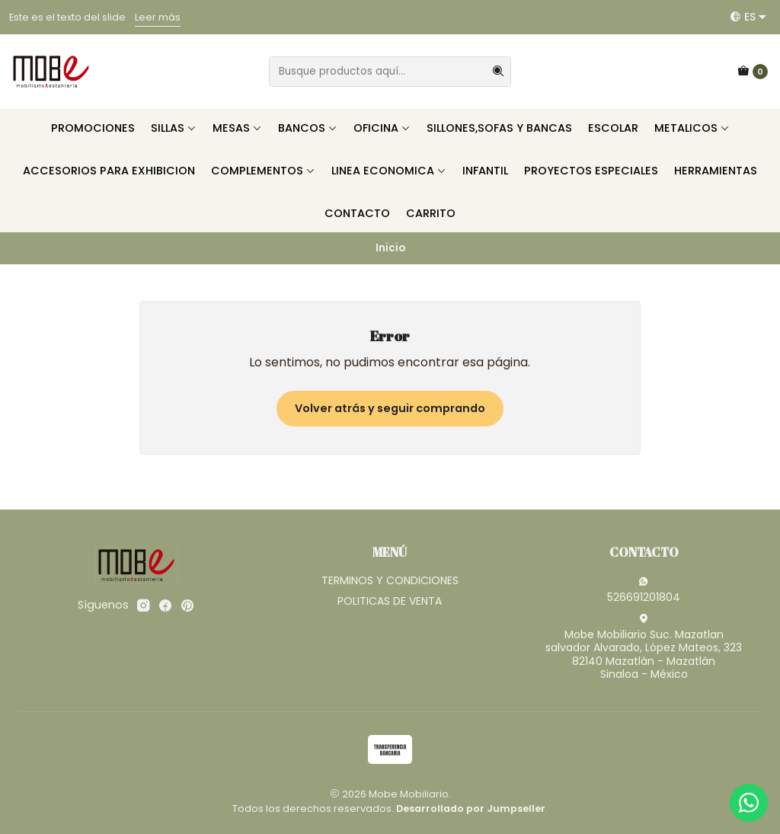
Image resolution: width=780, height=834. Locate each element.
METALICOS (692, 128)
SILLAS (174, 128)
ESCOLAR (613, 128)
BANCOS (307, 128)
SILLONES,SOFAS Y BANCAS (499, 128)
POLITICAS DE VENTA (389, 601)
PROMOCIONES (93, 128)
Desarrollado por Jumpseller (470, 808)
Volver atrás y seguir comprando (390, 408)
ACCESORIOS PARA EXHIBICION (109, 170)
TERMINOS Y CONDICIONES (390, 580)
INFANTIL (485, 170)
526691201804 (643, 590)
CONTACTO (357, 213)
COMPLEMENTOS (263, 170)
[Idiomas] (748, 16)
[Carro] (752, 71)
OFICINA (382, 128)
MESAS (237, 128)
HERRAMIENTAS (715, 170)
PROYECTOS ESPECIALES (591, 170)
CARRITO (431, 213)
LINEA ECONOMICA (388, 170)
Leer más (158, 17)
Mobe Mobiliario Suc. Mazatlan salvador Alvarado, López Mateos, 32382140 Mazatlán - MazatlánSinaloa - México (643, 647)
